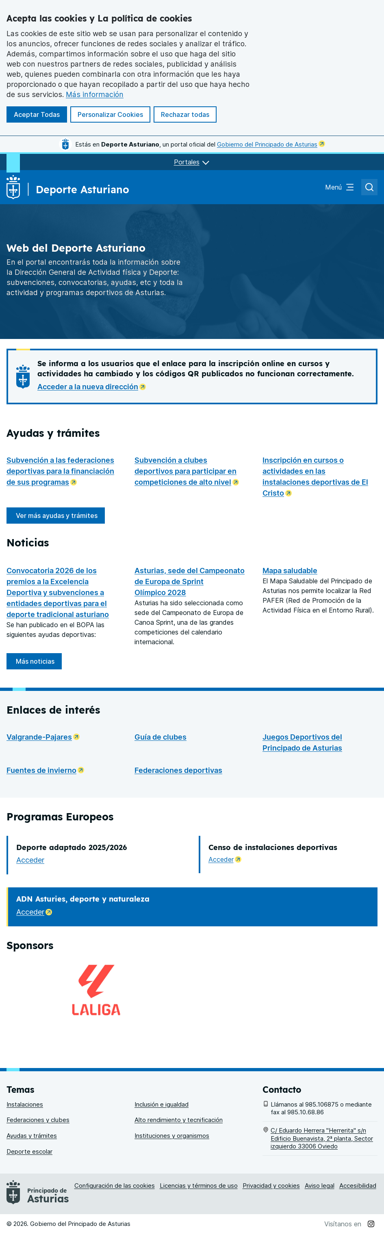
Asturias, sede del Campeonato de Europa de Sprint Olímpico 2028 (190, 647)
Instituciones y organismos (172, 1147)
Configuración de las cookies (114, 1197)
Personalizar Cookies (110, 114)
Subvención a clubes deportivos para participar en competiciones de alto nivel (192, 471)
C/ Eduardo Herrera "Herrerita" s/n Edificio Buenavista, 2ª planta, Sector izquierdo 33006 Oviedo (322, 1149)
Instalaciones (25, 1116)
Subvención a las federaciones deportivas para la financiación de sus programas (64, 471)
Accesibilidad (357, 1197)
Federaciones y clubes (38, 1131)
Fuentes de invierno (48, 835)
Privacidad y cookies (271, 1197)
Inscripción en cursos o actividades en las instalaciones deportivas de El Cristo (320, 476)
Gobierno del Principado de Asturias (271, 144)
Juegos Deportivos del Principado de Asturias (302, 808)
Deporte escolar (29, 1163)
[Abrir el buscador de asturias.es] (369, 187)
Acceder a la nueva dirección (94, 386)
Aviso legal (319, 1197)
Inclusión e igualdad (162, 1116)
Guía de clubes (161, 802)
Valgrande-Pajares (46, 801)
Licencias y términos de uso (199, 1197)
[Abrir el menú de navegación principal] (340, 187)
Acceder (30, 925)
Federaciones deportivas (178, 835)
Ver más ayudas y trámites (57, 515)
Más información (95, 94)
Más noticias (35, 727)
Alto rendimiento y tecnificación (179, 1131)
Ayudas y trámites (32, 1147)
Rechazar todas (185, 114)
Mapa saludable (290, 570)
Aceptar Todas (37, 114)
